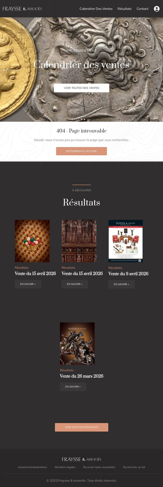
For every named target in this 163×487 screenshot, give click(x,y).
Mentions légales (65, 467)
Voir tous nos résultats (81, 427)
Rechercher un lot (134, 467)
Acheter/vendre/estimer (32, 467)
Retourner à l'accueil (81, 151)
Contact (142, 9)
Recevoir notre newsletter (99, 467)
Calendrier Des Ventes (96, 9)
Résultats (125, 9)
